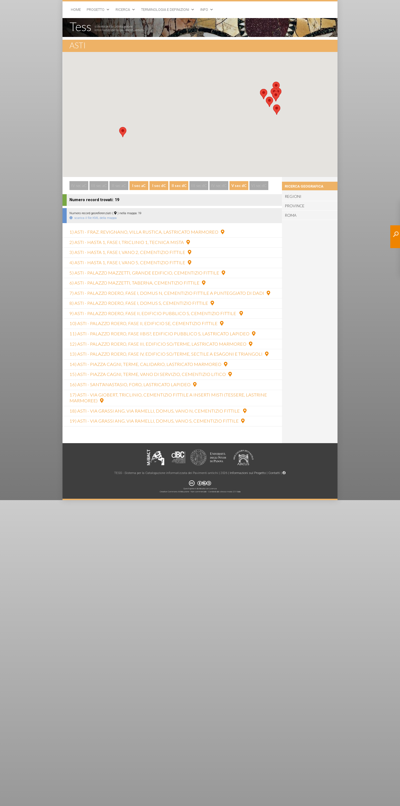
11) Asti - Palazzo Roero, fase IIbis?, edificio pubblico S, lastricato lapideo (162, 333)
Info (204, 10)
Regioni (293, 196)
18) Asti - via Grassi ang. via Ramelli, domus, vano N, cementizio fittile (157, 411)
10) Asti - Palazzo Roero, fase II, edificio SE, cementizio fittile (146, 323)
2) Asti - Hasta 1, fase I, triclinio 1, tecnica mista (129, 242)
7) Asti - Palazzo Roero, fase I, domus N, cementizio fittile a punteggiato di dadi (169, 293)
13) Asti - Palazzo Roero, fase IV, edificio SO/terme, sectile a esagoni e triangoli (168, 354)
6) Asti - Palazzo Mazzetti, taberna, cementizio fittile (137, 283)
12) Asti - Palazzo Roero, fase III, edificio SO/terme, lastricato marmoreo (160, 344)
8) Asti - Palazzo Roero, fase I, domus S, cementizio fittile (141, 303)
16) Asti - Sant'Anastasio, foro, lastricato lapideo (132, 384)
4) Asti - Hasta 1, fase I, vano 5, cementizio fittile (130, 262)
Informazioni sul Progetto (248, 473)
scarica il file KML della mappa (93, 218)
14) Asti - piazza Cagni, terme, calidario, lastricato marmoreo (148, 364)
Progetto (95, 10)
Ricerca (123, 10)
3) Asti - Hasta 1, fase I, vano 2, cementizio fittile (130, 252)
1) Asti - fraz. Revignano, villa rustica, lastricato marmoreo (146, 232)
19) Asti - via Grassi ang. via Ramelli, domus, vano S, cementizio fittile (156, 421)
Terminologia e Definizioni (165, 10)
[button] (122, 132)
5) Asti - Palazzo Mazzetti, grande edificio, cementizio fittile (147, 273)
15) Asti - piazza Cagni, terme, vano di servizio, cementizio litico (150, 374)
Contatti (274, 473)
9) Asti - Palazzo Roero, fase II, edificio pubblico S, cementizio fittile (156, 313)
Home (76, 10)
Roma (290, 215)
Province (294, 205)
